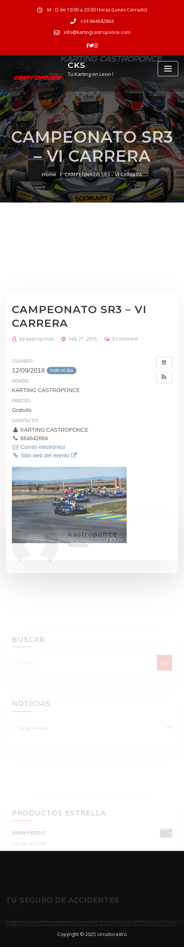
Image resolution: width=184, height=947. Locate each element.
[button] (164, 446)
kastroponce (37, 407)
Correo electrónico (38, 516)
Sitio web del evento (44, 524)
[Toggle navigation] (168, 69)
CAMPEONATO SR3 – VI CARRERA (103, 187)
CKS (76, 65)
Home (49, 187)
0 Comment (125, 407)
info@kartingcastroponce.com (97, 32)
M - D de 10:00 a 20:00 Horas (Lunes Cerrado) (97, 9)
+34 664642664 (97, 21)
